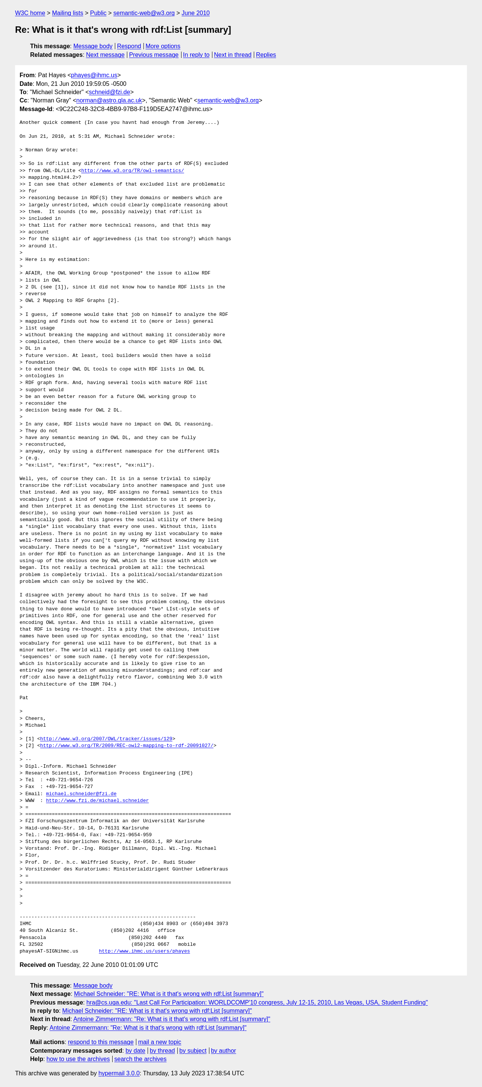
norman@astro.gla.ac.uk (109, 100)
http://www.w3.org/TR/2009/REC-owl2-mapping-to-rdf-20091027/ (127, 745)
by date (135, 1050)
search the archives (140, 1059)
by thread (162, 1050)
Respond (129, 46)
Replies (266, 55)
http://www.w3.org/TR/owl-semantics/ (132, 171)
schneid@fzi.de (109, 92)
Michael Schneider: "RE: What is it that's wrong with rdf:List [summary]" (169, 994)
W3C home (30, 13)
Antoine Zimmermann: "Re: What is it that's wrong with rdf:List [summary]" (171, 1019)
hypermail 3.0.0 (118, 1073)
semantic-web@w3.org (144, 13)
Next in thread (233, 55)
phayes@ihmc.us (94, 75)
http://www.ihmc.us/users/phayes (144, 951)
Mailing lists (67, 13)
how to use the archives (78, 1059)
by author (223, 1050)
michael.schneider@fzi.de (81, 794)
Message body (93, 46)
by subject (192, 1050)
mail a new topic (160, 1042)
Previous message (154, 55)
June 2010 (196, 13)
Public (98, 13)
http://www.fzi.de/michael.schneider (97, 800)
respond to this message (100, 1042)
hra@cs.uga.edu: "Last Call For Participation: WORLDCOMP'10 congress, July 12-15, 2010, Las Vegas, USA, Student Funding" (257, 1002)
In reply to (196, 55)
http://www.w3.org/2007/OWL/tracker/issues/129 (106, 739)
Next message (105, 55)
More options (163, 46)
